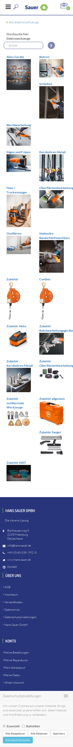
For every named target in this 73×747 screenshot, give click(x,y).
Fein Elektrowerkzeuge (24, 22)
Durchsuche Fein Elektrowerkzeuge (18, 36)
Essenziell (11, 726)
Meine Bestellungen (16, 652)
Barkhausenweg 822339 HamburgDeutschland (18, 534)
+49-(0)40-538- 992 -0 (22, 552)
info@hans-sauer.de (19, 545)
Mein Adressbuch (14, 667)
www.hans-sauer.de (19, 559)
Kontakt (12, 567)
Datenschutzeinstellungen (21, 617)
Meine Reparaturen (16, 660)
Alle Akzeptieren (15, 733)
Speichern (59, 733)
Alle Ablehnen (39, 733)
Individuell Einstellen (17, 740)
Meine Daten (12, 675)
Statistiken (31, 726)
